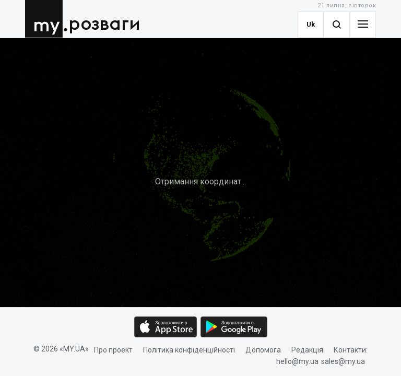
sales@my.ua (343, 362)
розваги (104, 24)
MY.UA (46, 19)
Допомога (263, 350)
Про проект (113, 350)
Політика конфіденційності (189, 350)
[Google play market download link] (234, 327)
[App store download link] (165, 327)
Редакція (307, 350)
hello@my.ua (297, 362)
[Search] (337, 24)
